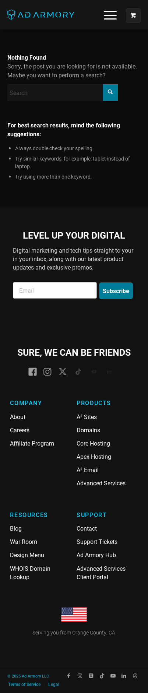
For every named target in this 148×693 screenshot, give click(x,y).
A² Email (88, 470)
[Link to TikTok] (102, 675)
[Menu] (106, 14)
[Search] (62, 92)
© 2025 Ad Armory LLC (28, 676)
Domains (88, 430)
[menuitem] (107, 14)
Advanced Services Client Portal (101, 572)
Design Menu (27, 555)
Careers (19, 430)
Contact (87, 528)
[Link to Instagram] (79, 675)
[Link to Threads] (135, 675)
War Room (23, 541)
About (17, 417)
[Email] (55, 290)
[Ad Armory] (60, 14)
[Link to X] (90, 675)
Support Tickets (97, 541)
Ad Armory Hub (96, 555)
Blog (16, 528)
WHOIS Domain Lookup (30, 572)
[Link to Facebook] (68, 675)
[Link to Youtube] (113, 675)
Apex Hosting (94, 456)
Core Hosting (93, 443)
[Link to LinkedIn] (124, 675)
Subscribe (116, 291)
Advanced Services (101, 483)
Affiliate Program (32, 443)
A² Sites (87, 417)
